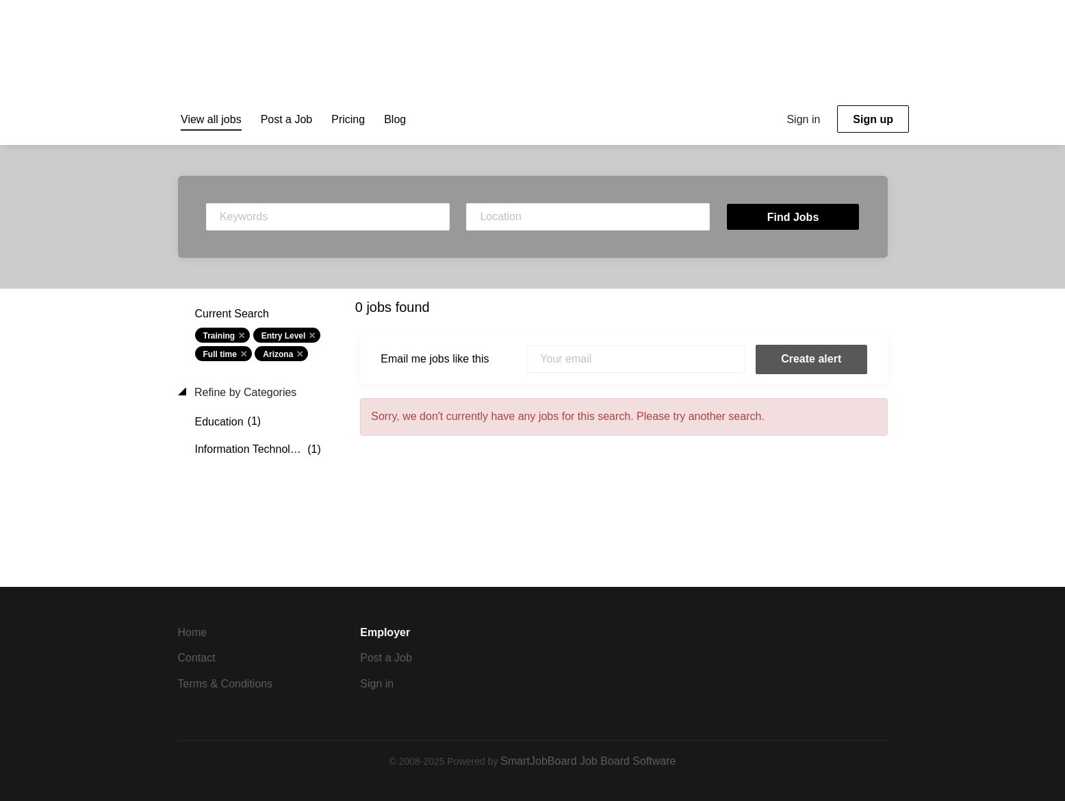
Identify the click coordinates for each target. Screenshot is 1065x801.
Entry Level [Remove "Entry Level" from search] (283, 336)
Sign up (873, 119)
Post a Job (386, 658)
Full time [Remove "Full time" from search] (220, 354)
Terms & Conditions (225, 684)
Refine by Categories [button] (244, 392)
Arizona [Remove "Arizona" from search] (278, 354)
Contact (197, 658)
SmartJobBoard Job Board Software (588, 761)
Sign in (803, 119)
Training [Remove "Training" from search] (219, 336)
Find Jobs (793, 217)
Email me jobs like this (435, 359)
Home (192, 632)
